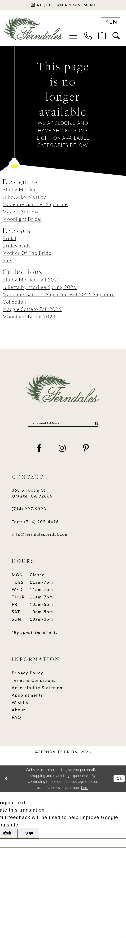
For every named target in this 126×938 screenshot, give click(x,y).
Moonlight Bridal (22, 220)
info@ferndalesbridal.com (40, 536)
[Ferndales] (33, 31)
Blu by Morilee (20, 190)
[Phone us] (87, 37)
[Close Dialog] (6, 780)
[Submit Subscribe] (95, 424)
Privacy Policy (27, 674)
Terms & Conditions (34, 682)
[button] (73, 37)
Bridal (9, 239)
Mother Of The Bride (27, 254)
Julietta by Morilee (24, 197)
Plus (7, 261)
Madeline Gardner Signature (35, 205)
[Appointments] (63, 5)
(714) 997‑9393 (29, 510)
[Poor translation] (30, 835)
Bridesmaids (17, 246)
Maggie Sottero (20, 212)
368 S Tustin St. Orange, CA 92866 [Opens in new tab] (32, 494)
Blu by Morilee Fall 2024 (31, 280)
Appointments (27, 697)
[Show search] (116, 37)
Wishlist (21, 704)
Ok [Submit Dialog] (119, 780)
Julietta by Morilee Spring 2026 (40, 288)
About (18, 711)
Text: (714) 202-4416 (35, 523)
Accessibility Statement (38, 689)
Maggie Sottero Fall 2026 (32, 310)
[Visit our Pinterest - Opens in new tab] (86, 450)
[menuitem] (73, 37)
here (84, 789)
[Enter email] (63, 424)
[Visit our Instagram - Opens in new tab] (62, 450)
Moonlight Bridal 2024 (29, 317)
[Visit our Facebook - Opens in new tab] (39, 450)
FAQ (16, 719)
